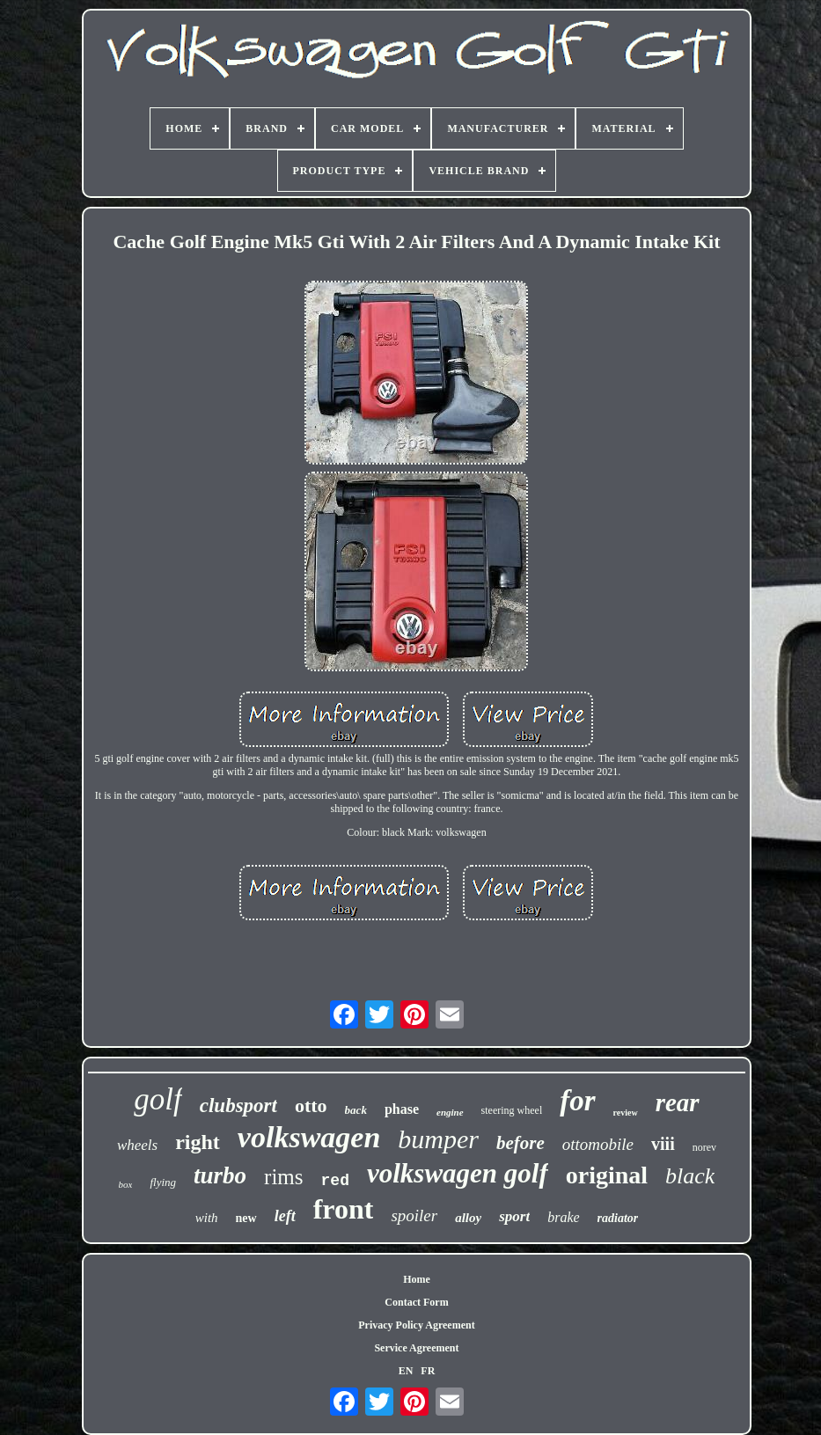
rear (678, 1102)
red (335, 1181)
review (625, 1112)
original (607, 1175)
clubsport (238, 1106)
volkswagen (309, 1137)
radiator (618, 1218)
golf (157, 1099)
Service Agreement (416, 1348)
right (197, 1142)
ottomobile (598, 1144)
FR (428, 1371)
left (285, 1216)
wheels (137, 1145)
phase (402, 1109)
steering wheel (512, 1110)
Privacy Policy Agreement (416, 1325)
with (206, 1218)
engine (450, 1112)
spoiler (414, 1215)
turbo (220, 1175)
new (246, 1218)
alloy (468, 1218)
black (690, 1176)
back (356, 1110)
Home (416, 1279)
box (126, 1184)
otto (311, 1106)
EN (406, 1371)
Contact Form (416, 1302)
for (577, 1101)
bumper (438, 1138)
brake (563, 1217)
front (343, 1209)
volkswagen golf (457, 1173)
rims (283, 1177)
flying (163, 1182)
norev (704, 1147)
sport (514, 1216)
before (520, 1142)
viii (663, 1143)
